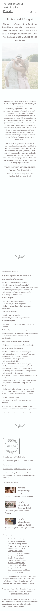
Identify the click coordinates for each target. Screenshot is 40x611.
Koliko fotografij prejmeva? (13, 359)
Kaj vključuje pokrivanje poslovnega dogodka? (20, 333)
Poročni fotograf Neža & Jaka (14, 457)
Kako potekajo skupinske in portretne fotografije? (16, 307)
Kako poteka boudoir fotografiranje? (17, 351)
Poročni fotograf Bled (23, 576)
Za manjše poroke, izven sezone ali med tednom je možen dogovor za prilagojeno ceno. (19, 407)
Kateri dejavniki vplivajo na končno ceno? (18, 389)
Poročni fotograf (9, 576)
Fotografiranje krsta (15, 551)
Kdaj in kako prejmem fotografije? (16, 285)
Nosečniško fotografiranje (17, 544)
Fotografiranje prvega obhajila (19, 553)
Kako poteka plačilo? (11, 398)
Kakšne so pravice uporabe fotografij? (17, 290)
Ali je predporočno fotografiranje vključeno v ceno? (19, 376)
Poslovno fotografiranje (16, 548)
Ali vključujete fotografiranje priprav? (17, 301)
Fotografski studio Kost (10, 589)
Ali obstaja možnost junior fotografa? (17, 292)
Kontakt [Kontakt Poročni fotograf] (8, 11)
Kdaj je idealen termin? (11, 315)
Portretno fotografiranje (17, 560)
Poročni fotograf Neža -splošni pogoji (17, 469)
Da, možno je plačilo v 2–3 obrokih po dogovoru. (16, 401)
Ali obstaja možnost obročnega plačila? (18, 368)
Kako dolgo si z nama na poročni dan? (17, 366)
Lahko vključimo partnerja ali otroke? (17, 317)
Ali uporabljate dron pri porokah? (15, 304)
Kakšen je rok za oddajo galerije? (15, 356)
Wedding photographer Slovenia (22, 583)
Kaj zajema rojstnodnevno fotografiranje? (18, 345)
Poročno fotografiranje (16, 539)
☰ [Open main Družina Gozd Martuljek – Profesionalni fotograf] (32, 12)
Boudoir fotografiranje (16, 558)
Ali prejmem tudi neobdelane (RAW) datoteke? (20, 287)
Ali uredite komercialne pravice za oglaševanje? (15, 337)
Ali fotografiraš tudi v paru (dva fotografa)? (19, 354)
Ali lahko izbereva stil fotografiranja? (17, 363)
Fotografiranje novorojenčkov (19, 546)
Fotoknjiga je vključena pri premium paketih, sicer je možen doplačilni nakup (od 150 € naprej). (19, 382)
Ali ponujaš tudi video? (11, 361)
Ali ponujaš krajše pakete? (13, 373)
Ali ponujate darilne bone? (13, 294)
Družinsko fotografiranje (17, 541)
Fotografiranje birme (15, 555)
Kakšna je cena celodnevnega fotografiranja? (20, 371)
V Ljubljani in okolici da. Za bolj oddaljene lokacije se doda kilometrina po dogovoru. (18, 392)
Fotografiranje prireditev (17, 565)
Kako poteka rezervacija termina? (15, 282)
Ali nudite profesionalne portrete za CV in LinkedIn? (18, 325)
